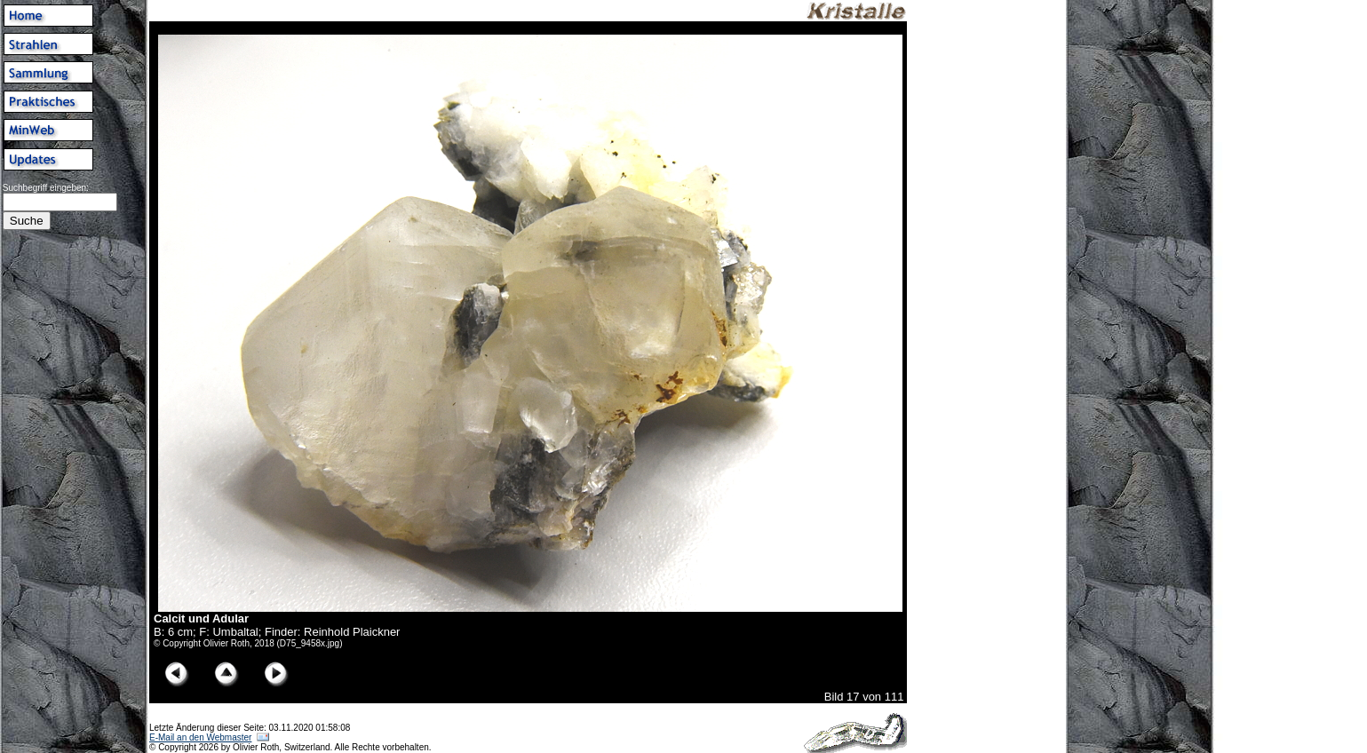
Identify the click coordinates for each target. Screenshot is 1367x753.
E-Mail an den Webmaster (200, 737)
